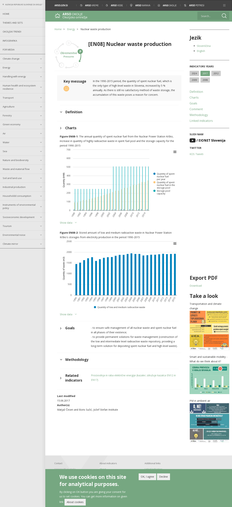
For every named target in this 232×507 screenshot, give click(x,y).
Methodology (199, 115)
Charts (194, 97)
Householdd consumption (17, 195)
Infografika (10, 40)
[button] (224, 5)
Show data (66, 222)
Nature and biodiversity (16, 160)
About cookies (75, 502)
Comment (196, 109)
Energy (6, 67)
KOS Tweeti (196, 154)
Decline (163, 476)
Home (6, 13)
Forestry (7, 115)
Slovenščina (204, 46)
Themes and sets (13, 22)
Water (6, 142)
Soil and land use (12, 178)
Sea (5, 151)
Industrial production (14, 187)
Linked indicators (201, 121)
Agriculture (8, 106)
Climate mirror (10, 243)
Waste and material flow (16, 169)
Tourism (7, 226)
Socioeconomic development (18, 217)
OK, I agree (147, 476)
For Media (8, 49)
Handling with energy (14, 76)
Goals (193, 103)
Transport (8, 97)
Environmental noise (14, 235)
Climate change (11, 58)
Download (196, 285)
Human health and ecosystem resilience (19, 87)
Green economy (11, 124)
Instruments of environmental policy (19, 206)
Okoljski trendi (12, 31)
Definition (196, 92)
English (201, 51)
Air (4, 133)
